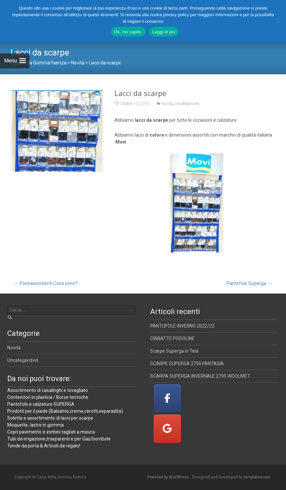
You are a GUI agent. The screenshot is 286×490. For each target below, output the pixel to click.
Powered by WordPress (168, 477)
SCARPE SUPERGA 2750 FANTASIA (187, 363)
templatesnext (257, 477)
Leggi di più (164, 31)
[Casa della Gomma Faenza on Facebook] (167, 398)
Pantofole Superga (249, 283)
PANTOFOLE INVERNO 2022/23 (182, 326)
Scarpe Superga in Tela (174, 351)
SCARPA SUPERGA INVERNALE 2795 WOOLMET (200, 376)
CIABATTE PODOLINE (172, 338)
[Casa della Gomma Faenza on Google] (167, 428)
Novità (167, 106)
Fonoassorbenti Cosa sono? (45, 283)
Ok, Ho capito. (128, 31)
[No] (277, 21)
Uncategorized (187, 106)
